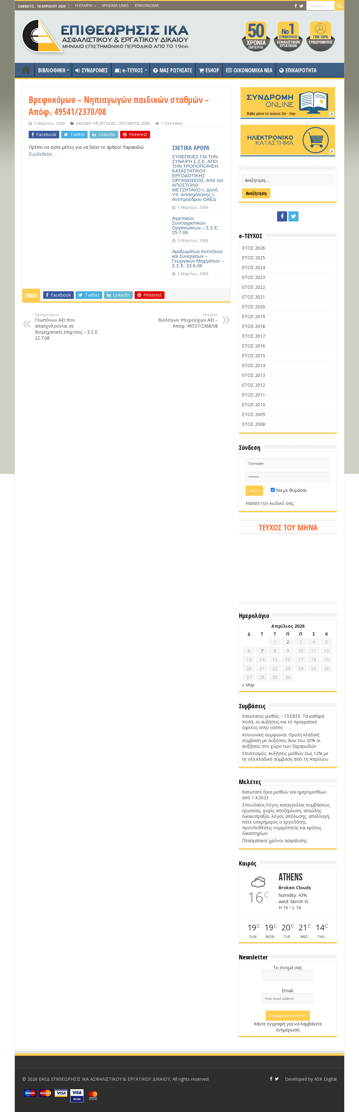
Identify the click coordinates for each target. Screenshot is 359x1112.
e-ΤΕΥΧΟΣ (129, 70)
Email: (288, 991)
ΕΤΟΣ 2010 (253, 405)
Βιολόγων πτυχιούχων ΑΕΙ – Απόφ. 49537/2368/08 (185, 320)
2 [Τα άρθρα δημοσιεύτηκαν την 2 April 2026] (288, 642)
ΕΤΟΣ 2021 (253, 297)
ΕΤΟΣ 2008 (253, 424)
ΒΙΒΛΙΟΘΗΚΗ (51, 70)
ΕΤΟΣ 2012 (253, 385)
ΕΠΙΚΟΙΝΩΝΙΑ (147, 5)
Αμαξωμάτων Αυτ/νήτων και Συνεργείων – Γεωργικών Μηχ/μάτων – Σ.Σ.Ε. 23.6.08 (198, 258)
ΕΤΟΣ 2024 (253, 267)
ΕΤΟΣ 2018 (253, 326)
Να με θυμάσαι (289, 490)
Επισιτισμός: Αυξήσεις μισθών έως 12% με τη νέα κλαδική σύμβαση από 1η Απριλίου (285, 756)
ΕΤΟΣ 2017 (253, 336)
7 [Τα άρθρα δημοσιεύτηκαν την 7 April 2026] (262, 651)
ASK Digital (325, 1079)
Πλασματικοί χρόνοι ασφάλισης (274, 840)
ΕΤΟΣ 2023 (253, 277)
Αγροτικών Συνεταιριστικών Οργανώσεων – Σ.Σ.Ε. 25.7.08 (195, 225)
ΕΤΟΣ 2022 (253, 287)
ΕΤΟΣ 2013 (253, 375)
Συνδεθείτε (41, 154)
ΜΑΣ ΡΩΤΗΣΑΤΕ (172, 70)
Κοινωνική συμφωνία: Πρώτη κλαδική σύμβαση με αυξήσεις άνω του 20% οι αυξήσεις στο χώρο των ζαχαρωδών (281, 740)
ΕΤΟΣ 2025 (253, 258)
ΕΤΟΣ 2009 (253, 414)
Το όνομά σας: (288, 967)
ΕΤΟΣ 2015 (253, 356)
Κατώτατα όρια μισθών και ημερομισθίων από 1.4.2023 (284, 795)
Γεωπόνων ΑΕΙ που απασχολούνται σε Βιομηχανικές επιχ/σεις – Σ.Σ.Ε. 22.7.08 (67, 326)
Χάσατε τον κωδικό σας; (270, 503)
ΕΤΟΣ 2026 (253, 248)
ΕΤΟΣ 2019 (253, 316)
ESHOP (209, 70)
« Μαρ (248, 685)
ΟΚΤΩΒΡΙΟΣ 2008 (134, 123)
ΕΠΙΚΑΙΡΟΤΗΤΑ (297, 70)
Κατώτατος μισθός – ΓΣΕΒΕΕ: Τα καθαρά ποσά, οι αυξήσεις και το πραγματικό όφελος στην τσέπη (283, 721)
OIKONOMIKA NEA (249, 70)
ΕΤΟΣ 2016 (253, 346)
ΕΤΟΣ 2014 (253, 365)
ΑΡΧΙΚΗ (26, 69)
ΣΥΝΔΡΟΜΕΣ (91, 70)
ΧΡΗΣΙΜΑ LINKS (115, 5)
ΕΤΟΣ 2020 (253, 307)
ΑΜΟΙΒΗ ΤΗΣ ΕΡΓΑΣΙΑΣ (96, 123)
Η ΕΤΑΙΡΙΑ (83, 5)
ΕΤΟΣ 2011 (253, 395)
